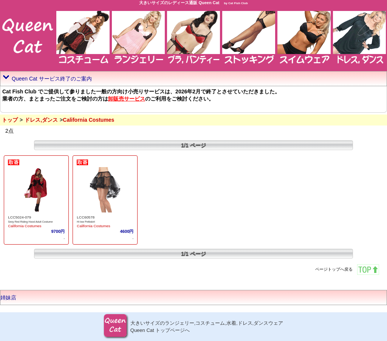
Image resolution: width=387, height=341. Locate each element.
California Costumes (24, 226)
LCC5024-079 (19, 217)
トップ (10, 120)
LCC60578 (85, 217)
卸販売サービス (126, 99)
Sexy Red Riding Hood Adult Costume (30, 221)
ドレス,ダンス (41, 120)
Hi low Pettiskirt (86, 221)
